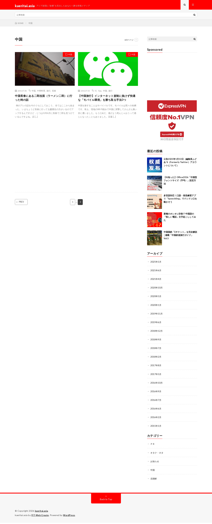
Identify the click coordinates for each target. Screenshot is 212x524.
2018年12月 (156, 332)
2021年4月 (156, 280)
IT (95, 92)
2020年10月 (156, 289)
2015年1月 (156, 427)
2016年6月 (156, 410)
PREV (24, 209)
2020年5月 (156, 298)
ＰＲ (152, 445)
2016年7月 (156, 401)
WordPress (70, 516)
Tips (100, 92)
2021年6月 (156, 272)
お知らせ (155, 462)
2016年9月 (156, 393)
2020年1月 (156, 306)
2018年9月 (156, 341)
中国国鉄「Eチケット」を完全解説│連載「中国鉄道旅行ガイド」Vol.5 (180, 237)
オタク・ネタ (157, 454)
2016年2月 (156, 418)
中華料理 (41, 92)
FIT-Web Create (40, 516)
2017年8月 (156, 367)
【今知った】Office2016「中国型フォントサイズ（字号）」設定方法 (180, 182)
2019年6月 (156, 324)
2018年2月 (156, 358)
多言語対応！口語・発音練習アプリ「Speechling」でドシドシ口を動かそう (180, 200)
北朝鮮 (153, 480)
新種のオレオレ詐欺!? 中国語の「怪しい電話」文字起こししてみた (180, 218)
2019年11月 (156, 315)
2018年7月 (156, 349)
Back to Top (106, 500)
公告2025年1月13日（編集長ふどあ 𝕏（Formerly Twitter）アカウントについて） (180, 164)
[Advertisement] (45, 162)
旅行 (49, 92)
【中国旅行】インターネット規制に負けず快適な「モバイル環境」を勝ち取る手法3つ (107, 102)
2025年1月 (156, 263)
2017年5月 (156, 375)
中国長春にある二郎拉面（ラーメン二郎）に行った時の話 (44, 100)
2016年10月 (156, 384)
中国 (69, 57)
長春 (54, 92)
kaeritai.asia (42, 512)
